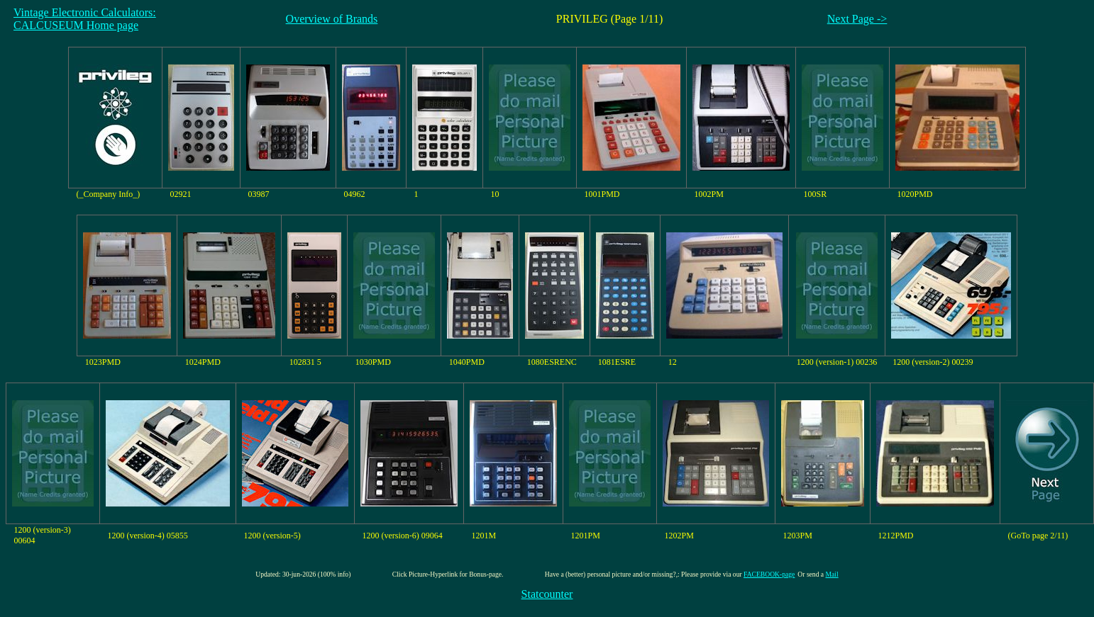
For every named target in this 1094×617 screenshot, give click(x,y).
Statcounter (547, 594)
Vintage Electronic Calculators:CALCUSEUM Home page (84, 18)
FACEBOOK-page (769, 574)
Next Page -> (857, 19)
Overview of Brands (332, 19)
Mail (832, 574)
